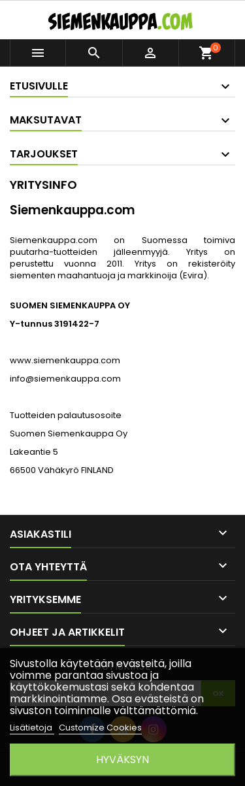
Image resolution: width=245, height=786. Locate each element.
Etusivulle (39, 85)
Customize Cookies (100, 727)
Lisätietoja (32, 727)
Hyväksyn (122, 759)
